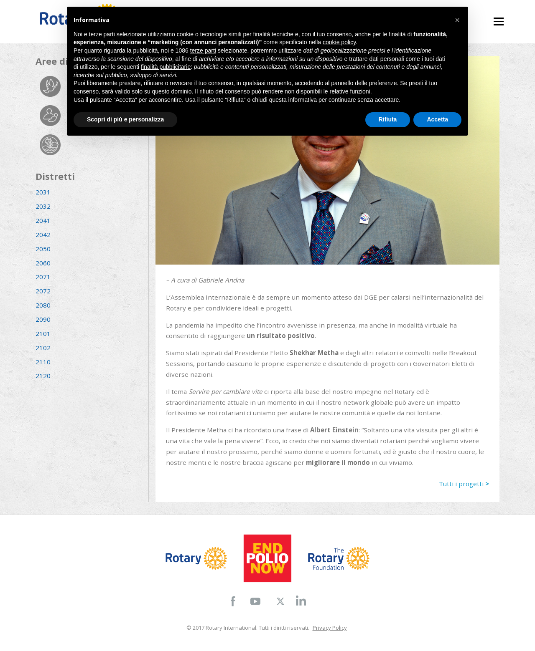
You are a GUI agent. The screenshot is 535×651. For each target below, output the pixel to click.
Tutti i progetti (464, 483)
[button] (457, 20)
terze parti (203, 50)
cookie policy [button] (339, 42)
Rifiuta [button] (388, 119)
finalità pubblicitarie (166, 66)
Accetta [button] (437, 119)
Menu (498, 17)
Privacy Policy (330, 627)
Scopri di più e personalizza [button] (125, 119)
